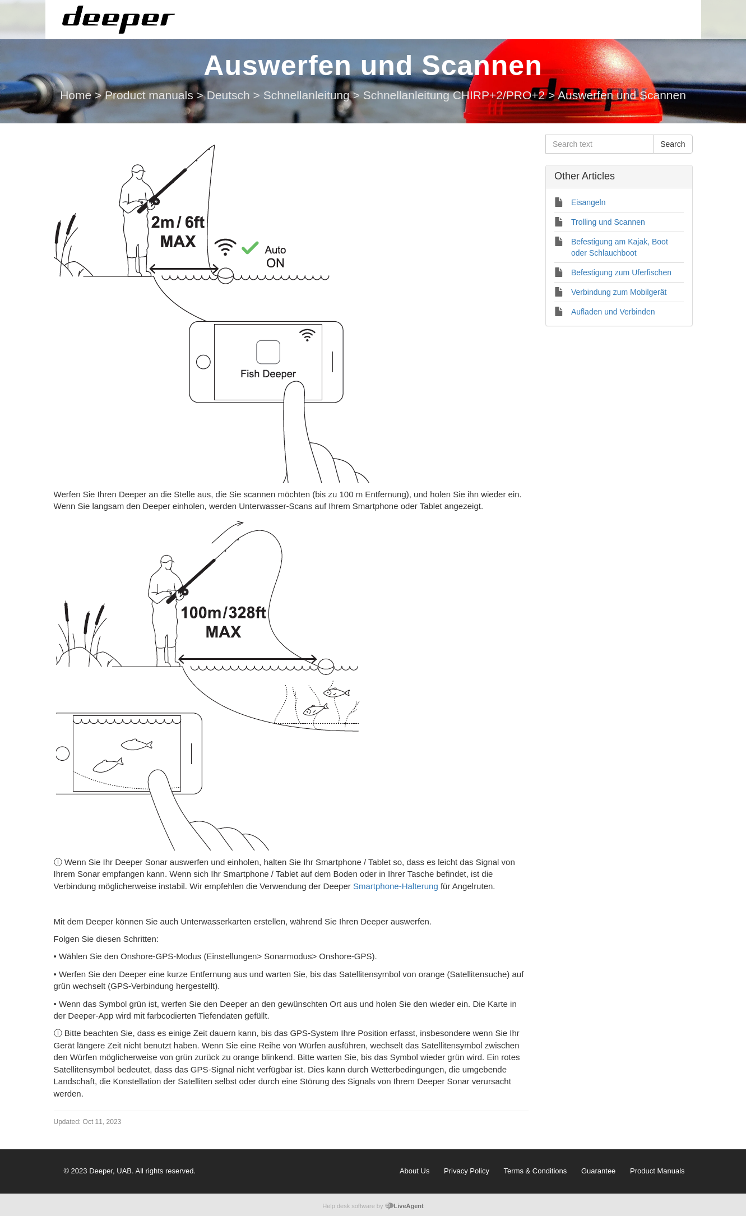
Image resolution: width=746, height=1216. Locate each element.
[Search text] (599, 144)
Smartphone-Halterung (395, 886)
